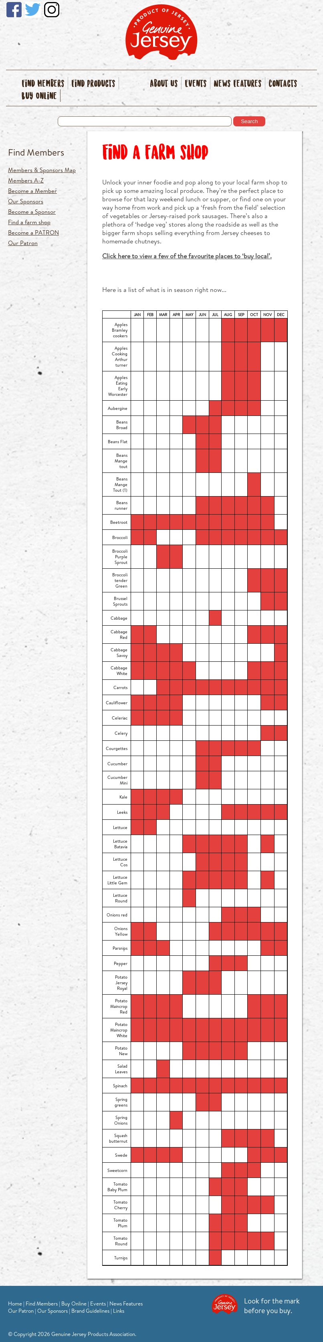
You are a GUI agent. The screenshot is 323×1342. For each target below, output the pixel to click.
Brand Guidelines (90, 1310)
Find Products (93, 84)
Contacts (282, 84)
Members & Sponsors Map (42, 170)
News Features (238, 84)
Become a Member (32, 191)
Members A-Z (26, 180)
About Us (164, 84)
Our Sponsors (25, 201)
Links (118, 1310)
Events (196, 84)
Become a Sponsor (32, 211)
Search (249, 121)
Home (15, 1303)
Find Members (43, 84)
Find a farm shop (29, 222)
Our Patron (23, 243)
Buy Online (39, 96)
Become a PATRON (33, 232)
